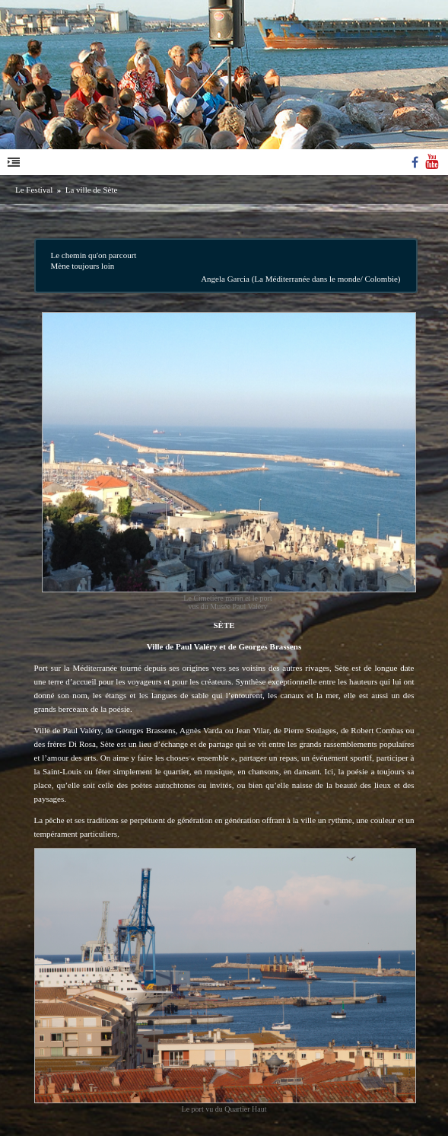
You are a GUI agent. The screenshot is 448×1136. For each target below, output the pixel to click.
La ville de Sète (91, 189)
